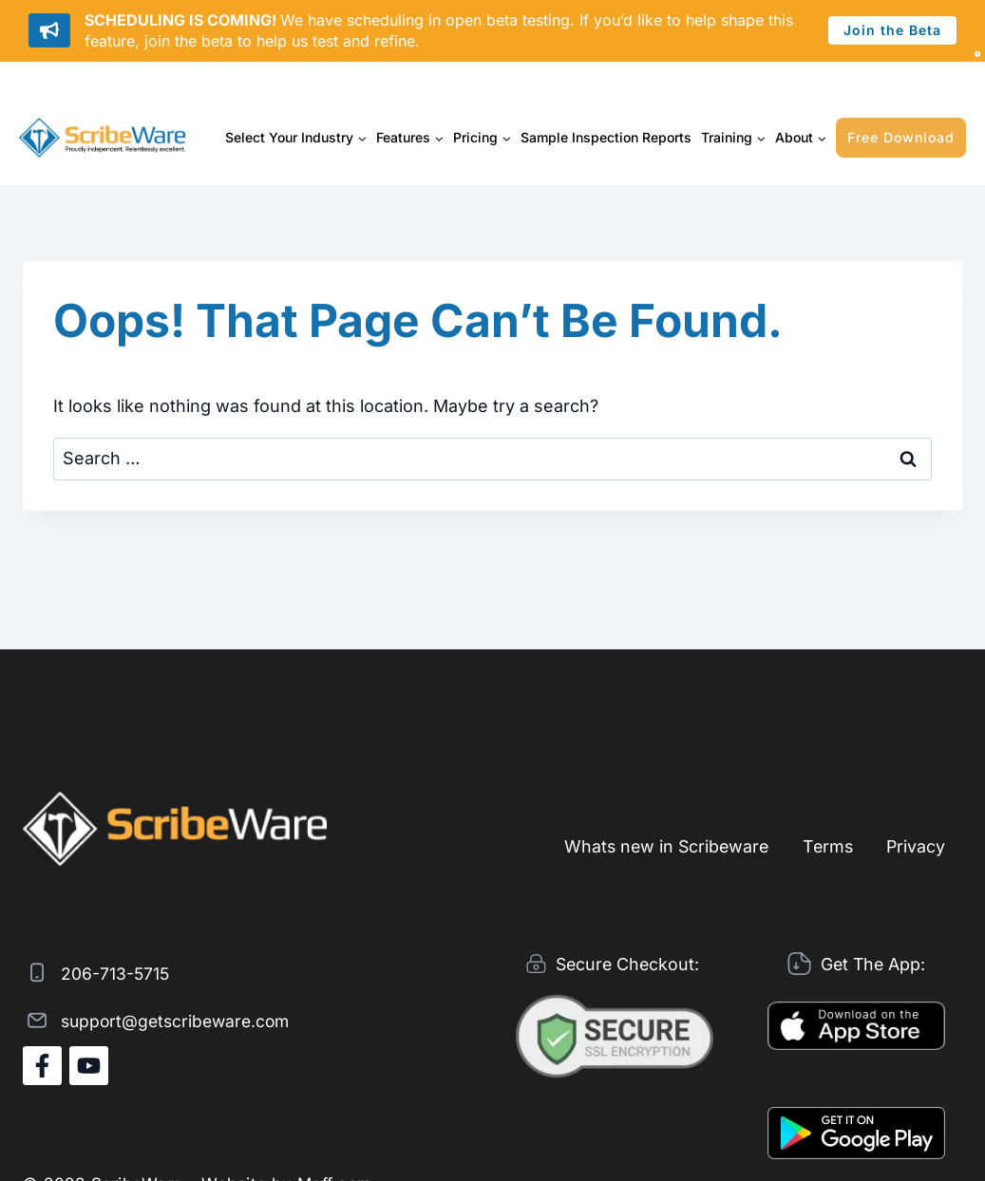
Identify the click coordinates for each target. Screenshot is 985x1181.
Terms (825, 845)
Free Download (901, 137)
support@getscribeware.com (179, 1020)
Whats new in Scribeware (660, 845)
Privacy (915, 845)
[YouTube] (88, 1065)
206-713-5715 (116, 973)
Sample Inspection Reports (606, 137)
